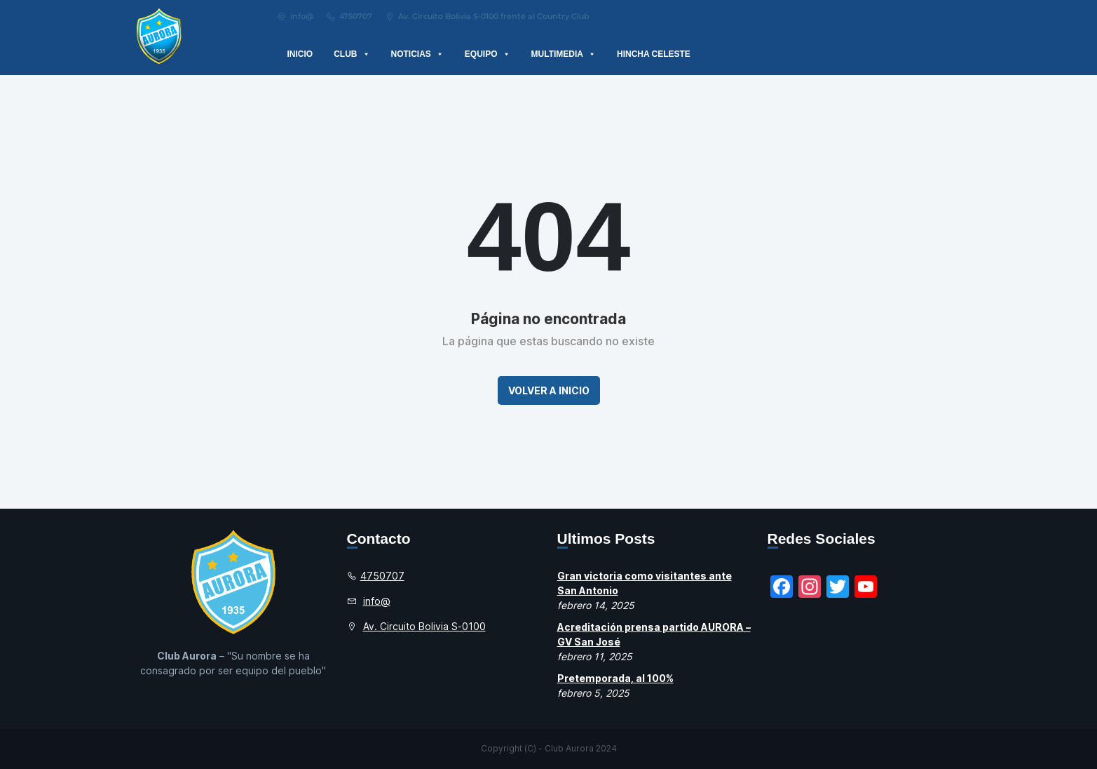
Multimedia (563, 54)
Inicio (300, 54)
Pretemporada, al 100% (615, 678)
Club (351, 54)
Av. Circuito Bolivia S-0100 (424, 626)
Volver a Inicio (549, 390)
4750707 (349, 16)
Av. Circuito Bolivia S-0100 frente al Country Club (487, 16)
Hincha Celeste (653, 54)
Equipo (487, 54)
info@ (295, 16)
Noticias (417, 54)
